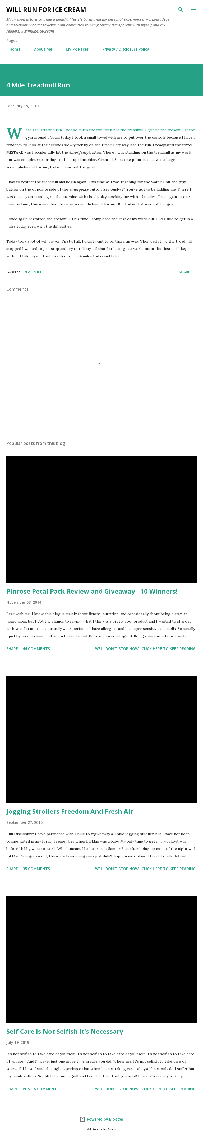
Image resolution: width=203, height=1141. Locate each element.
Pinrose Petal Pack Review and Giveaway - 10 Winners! (91, 591)
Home (11, 49)
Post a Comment (40, 1088)
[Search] (181, 9)
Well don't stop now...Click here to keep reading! (146, 648)
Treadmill (31, 271)
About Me (40, 49)
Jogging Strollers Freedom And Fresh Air (69, 811)
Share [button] (184, 271)
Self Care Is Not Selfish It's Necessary (64, 1031)
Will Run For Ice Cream (46, 9)
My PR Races (74, 49)
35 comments (36, 868)
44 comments (36, 648)
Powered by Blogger (101, 1119)
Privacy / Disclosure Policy (122, 49)
